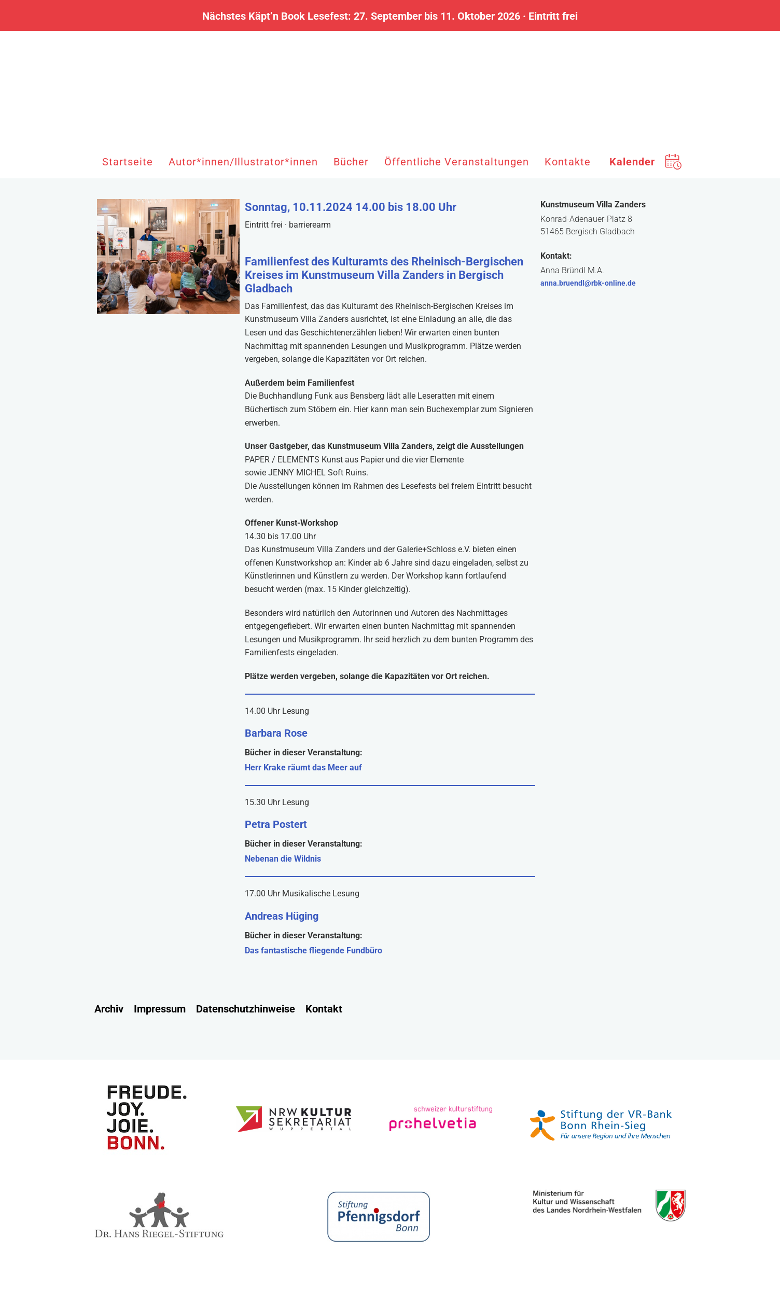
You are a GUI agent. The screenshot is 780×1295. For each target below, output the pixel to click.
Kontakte (568, 162)
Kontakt (323, 1009)
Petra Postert (276, 824)
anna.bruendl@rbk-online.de (588, 283)
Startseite (127, 162)
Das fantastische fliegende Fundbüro (313, 950)
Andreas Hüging (281, 916)
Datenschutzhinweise (245, 1009)
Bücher (351, 162)
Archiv (108, 1009)
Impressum (160, 1009)
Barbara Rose (276, 733)
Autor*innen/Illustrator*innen (243, 162)
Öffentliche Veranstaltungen (456, 162)
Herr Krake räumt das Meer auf (303, 767)
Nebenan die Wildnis (283, 859)
